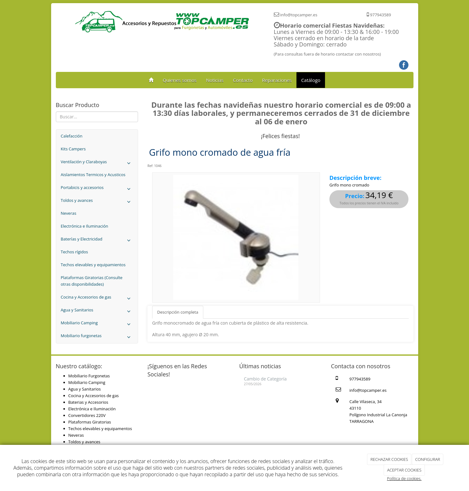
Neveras (69, 213)
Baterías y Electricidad (97, 241)
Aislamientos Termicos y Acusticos (93, 174)
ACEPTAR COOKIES (404, 470)
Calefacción (72, 136)
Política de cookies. (404, 478)
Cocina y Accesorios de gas (97, 299)
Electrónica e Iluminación (84, 226)
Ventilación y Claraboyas (97, 163)
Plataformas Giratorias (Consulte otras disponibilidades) (92, 281)
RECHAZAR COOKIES (389, 459)
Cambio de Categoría (265, 379)
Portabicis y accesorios (97, 189)
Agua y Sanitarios (97, 311)
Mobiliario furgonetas (97, 337)
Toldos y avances (97, 202)
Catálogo (310, 80)
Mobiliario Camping (97, 324)
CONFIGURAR (427, 459)
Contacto (243, 80)
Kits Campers (73, 149)
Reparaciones (276, 80)
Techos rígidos (74, 252)
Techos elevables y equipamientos (93, 264)
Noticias (215, 80)
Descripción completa (177, 312)
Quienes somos (180, 80)
